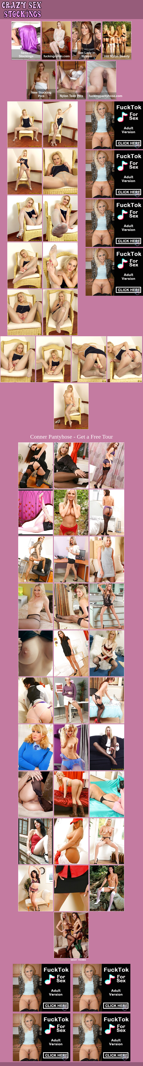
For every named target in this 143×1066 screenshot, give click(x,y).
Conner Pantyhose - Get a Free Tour (71, 436)
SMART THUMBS (78, 960)
